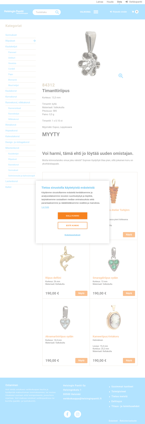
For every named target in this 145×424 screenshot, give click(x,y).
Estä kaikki (72, 225)
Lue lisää (45, 207)
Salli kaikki (72, 216)
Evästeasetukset (72, 235)
